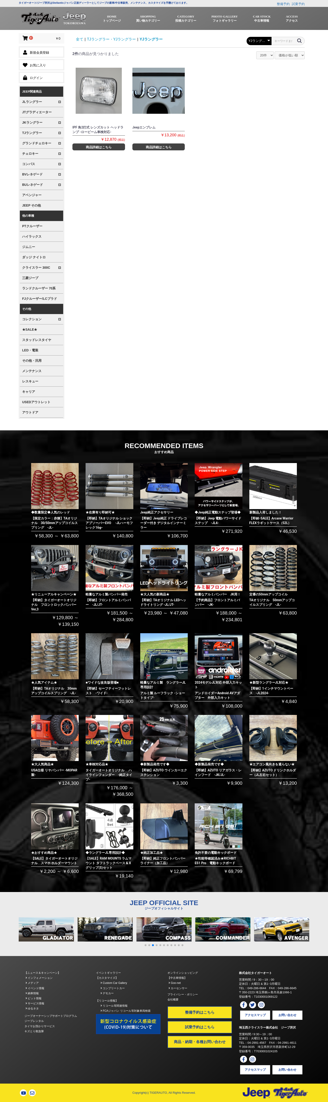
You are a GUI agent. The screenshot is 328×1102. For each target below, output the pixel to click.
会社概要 (173, 999)
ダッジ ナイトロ (34, 257)
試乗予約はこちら (200, 1027)
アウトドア (30, 412)
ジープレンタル (34, 1021)
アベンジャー (32, 195)
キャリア (28, 392)
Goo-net (175, 983)
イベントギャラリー (108, 972)
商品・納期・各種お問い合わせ (200, 1042)
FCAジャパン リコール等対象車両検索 (126, 1010)
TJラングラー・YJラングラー (111, 39)
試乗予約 (298, 4)
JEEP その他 (31, 205)
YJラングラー (151, 39)
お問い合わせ (287, 1015)
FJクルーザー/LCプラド (39, 298)
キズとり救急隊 (34, 1031)
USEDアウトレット (36, 402)
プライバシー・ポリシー (182, 994)
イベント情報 (35, 988)
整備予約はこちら (200, 1012)
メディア (32, 983)
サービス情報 (35, 1003)
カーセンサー (178, 988)
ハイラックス (32, 236)
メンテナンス (32, 371)
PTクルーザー (32, 226)
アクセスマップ (255, 1015)
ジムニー (28, 247)
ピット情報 (34, 998)
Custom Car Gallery (114, 983)
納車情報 (32, 993)
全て (79, 39)
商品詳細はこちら (99, 147)
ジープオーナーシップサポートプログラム (50, 1015)
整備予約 (283, 4)
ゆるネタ (32, 1008)
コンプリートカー (113, 988)
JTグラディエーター (37, 112)
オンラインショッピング (182, 972)
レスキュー (30, 381)
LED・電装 (30, 350)
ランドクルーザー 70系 (39, 288)
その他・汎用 (32, 360)
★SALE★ (29, 329)
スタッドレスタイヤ (36, 340)
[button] (145, 945)
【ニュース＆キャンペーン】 (42, 972)
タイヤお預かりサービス (39, 1026)
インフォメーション (39, 978)
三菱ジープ (30, 278)
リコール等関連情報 (114, 1005)
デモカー (107, 993)
